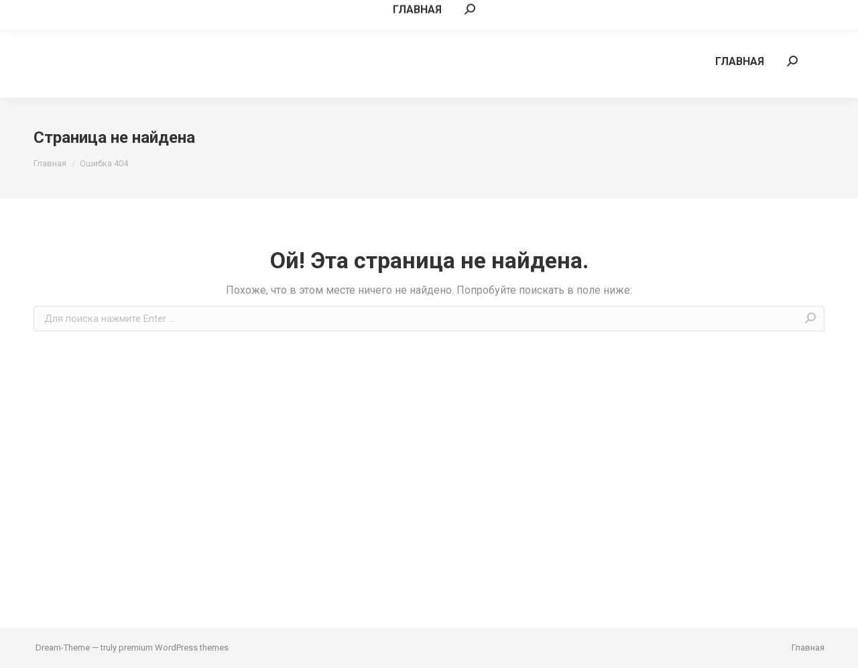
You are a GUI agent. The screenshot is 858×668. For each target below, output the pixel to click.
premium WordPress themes (174, 648)
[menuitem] (740, 61)
